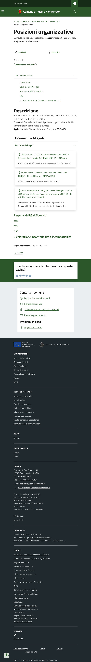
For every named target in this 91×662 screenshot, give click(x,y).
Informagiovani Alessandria (25, 574)
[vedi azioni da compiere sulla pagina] (54, 52)
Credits (60, 648)
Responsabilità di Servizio (30, 215)
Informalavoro (19, 578)
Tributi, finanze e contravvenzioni (27, 423)
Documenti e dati (21, 362)
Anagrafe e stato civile (23, 396)
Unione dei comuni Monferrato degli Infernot (32, 558)
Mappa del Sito (31, 651)
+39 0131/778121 (29, 479)
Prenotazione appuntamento (25, 618)
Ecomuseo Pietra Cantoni (24, 570)
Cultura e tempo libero (23, 407)
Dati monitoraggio (21, 648)
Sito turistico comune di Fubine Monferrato (31, 554)
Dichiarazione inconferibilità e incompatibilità (42, 237)
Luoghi (16, 452)
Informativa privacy (21, 597)
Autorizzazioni (19, 400)
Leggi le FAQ (19, 612)
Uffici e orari (18, 516)
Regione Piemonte (20, 3)
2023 (16, 225)
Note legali (18, 601)
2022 (16, 220)
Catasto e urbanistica (22, 404)
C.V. (16, 231)
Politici (16, 377)
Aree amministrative (22, 358)
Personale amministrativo (24, 373)
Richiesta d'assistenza (23, 621)
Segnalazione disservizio (23, 615)
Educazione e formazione (24, 411)
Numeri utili (18, 520)
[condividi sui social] (20, 52)
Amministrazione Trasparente (34, 21)
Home (16, 21)
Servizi (42, 648)
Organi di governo (21, 369)
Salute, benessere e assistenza (26, 419)
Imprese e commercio (22, 415)
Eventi (16, 456)
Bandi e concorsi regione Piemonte (28, 582)
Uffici (16, 381)
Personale (54, 21)
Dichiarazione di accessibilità (25, 589)
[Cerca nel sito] (73, 12)
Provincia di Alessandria (23, 566)
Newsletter (18, 638)
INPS (16, 586)
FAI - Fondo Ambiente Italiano (26, 593)
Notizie (16, 438)
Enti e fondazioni (20, 366)
